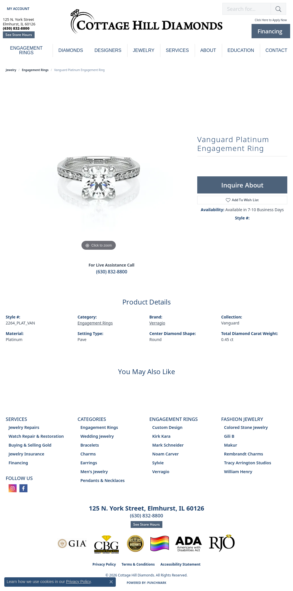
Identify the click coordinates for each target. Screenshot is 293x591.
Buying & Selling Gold (30, 445)
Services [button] (177, 50)
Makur (230, 445)
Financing (18, 462)
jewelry (11, 70)
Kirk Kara (161, 436)
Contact (276, 50)
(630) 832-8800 (111, 272)
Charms (88, 454)
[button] (17, 9)
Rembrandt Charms (243, 454)
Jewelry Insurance (26, 454)
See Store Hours (18, 34)
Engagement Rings (26, 50)
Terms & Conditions (138, 564)
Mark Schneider (168, 445)
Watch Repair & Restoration (36, 436)
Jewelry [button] (143, 50)
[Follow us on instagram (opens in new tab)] (13, 488)
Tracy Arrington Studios (247, 462)
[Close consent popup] (111, 582)
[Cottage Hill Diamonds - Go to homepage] (146, 24)
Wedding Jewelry (97, 436)
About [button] (208, 50)
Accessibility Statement (180, 564)
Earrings (88, 462)
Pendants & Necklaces (102, 480)
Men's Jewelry (94, 471)
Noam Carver (165, 454)
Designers (108, 50)
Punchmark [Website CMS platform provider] (156, 583)
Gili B (229, 436)
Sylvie (158, 462)
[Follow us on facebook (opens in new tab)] (23, 488)
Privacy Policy (104, 564)
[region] (98, 166)
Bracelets (89, 445)
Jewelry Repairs (24, 427)
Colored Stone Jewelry (246, 427)
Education (241, 50)
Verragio (157, 323)
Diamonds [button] (70, 50)
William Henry (238, 471)
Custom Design (167, 427)
